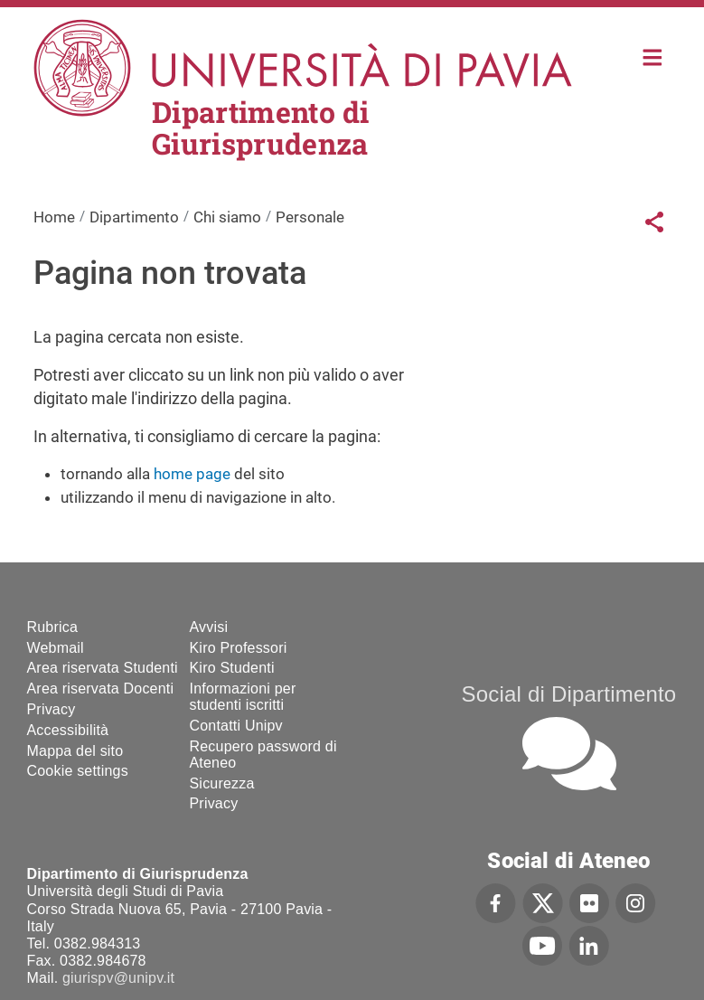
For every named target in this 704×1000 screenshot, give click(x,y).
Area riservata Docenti (100, 688)
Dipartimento (134, 217)
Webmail (55, 648)
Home (653, 55)
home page (192, 474)
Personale (310, 217)
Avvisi (209, 627)
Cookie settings (77, 770)
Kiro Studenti (232, 667)
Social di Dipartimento (569, 694)
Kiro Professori (238, 648)
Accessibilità (68, 730)
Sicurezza (222, 783)
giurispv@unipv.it (118, 978)
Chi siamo (227, 217)
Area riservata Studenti (102, 667)
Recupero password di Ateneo (263, 754)
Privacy (51, 709)
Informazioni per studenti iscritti (243, 696)
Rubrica (53, 627)
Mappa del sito (75, 751)
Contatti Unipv (236, 725)
